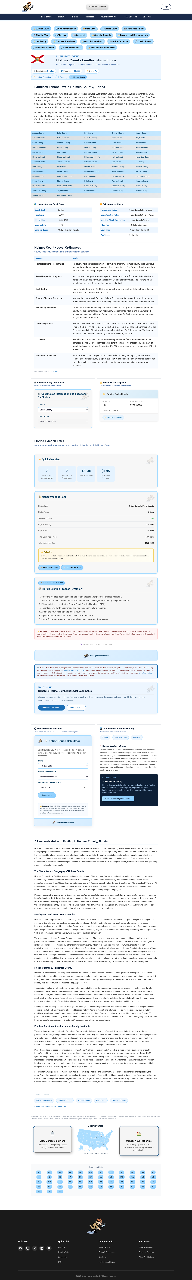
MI (143, 1177)
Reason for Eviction (47, 772)
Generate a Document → (52, 708)
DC (111, 1172)
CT (101, 1172)
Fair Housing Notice (107, 1262)
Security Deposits (101, 35)
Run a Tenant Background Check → (118, 799)
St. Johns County (142, 181)
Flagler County (62, 147)
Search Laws (110, 29)
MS (39, 1182)
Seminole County (118, 186)
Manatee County (142, 167)
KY (90, 1177)
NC (132, 1182)
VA (143, 1187)
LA (101, 1177)
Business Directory (146, 1252)
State (40, 761)
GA (143, 1172)
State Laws (89, 29)
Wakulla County (141, 191)
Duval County (141, 143)
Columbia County (63, 143)
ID (39, 1177)
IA (70, 1177)
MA (132, 1177)
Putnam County (118, 181)
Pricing (75, 17)
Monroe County (117, 171)
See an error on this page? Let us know (96, 644)
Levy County (61, 167)
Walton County (38, 195)
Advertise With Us (108, 17)
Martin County (62, 171)
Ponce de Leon (121, 737)
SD (90, 1187)
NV (80, 1182)
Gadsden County (118, 147)
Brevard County (141, 133)
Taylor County (62, 191)
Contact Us (62, 1257)
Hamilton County (90, 152)
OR (49, 1187)
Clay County (140, 138)
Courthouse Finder (134, 29)
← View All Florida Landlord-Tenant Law (50, 1107)
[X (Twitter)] (34, 1248)
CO (90, 1172)
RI (70, 1187)
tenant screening (145, 673)
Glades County (37, 152)
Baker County (62, 133)
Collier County (37, 143)
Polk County (89, 181)
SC (80, 1187)
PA (60, 1187)
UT (122, 1187)
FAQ (59, 1262)
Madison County (118, 167)
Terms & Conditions (106, 1252)
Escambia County (39, 147)
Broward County (38, 138)
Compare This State (72, 567)
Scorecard (79, 35)
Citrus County (117, 138)
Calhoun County (63, 138)
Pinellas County (63, 181)
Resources (89, 17)
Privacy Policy (104, 1247)
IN (60, 1177)
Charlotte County (90, 138)
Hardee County (117, 152)
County (41, 405)
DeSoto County (90, 143)
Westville (136, 737)
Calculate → (47, 795)
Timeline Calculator (43, 47)
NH (90, 1182)
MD (121, 1177)
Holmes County (117, 157)
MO (49, 1182)
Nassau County (141, 171)
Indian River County (143, 157)
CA (80, 1172)
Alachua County (38, 133)
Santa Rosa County (64, 186)
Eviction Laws (41, 29)
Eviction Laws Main (49, 567)
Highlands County (64, 157)
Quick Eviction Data (92, 41)
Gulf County (61, 152)
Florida (61, 77)
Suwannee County (39, 191)
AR (70, 1172)
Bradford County (118, 133)
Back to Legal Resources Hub (133, 35)
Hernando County (39, 157)
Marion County (38, 171)
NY (122, 1182)
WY (60, 1191)
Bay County (88, 133)
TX (111, 1187)
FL (132, 1172)
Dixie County (116, 143)
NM (111, 1182)
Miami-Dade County (91, 171)
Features (62, 17)
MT (60, 1182)
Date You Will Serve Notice (50, 783)
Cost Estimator (143, 41)
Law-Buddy (39, 41)
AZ (60, 1172)
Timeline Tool (40, 35)
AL (39, 1172)
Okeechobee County (64, 176)
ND (143, 1182)
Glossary (60, 35)
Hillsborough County (92, 157)
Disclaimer (103, 1257)
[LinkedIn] (42, 1248)
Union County (89, 191)
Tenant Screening (129, 17)
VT (132, 1187)
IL (49, 1177)
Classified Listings (146, 1257)
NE (70, 1182)
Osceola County (118, 176)
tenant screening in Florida (74, 670)
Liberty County (89, 167)
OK (39, 1187)
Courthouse (43, 416)
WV (39, 1191)
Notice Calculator (119, 41)
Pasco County (37, 181)
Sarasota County (90, 186)
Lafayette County (90, 162)
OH (153, 1182)
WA (153, 1187)
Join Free (147, 17)
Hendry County (141, 152)
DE (122, 1172)
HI (153, 1172)
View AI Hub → (76, 708)
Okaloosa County (38, 176)
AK (49, 1172)
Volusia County (117, 191)
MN (153, 1177)
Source (55, 372)
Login (166, 7)
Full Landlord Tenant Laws (101, 47)
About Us (62, 1247)
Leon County (37, 167)
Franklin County (90, 147)
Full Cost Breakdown (113, 417)
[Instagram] (27, 1248)
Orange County (90, 176)
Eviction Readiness (71, 47)
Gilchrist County (142, 147)
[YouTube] (49, 1248)
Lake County (116, 162)
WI (49, 1191)
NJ (101, 1182)
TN (101, 1187)
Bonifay (105, 737)
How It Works (46, 17)
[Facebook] (20, 1248)
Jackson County (38, 162)
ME (111, 1177)
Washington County (64, 195)
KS (80, 1177)
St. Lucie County (38, 186)
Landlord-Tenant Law (42, 77)
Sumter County (141, 186)
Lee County (140, 162)
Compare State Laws (64, 41)
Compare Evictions (66, 29)
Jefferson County (63, 162)
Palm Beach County (143, 176)
